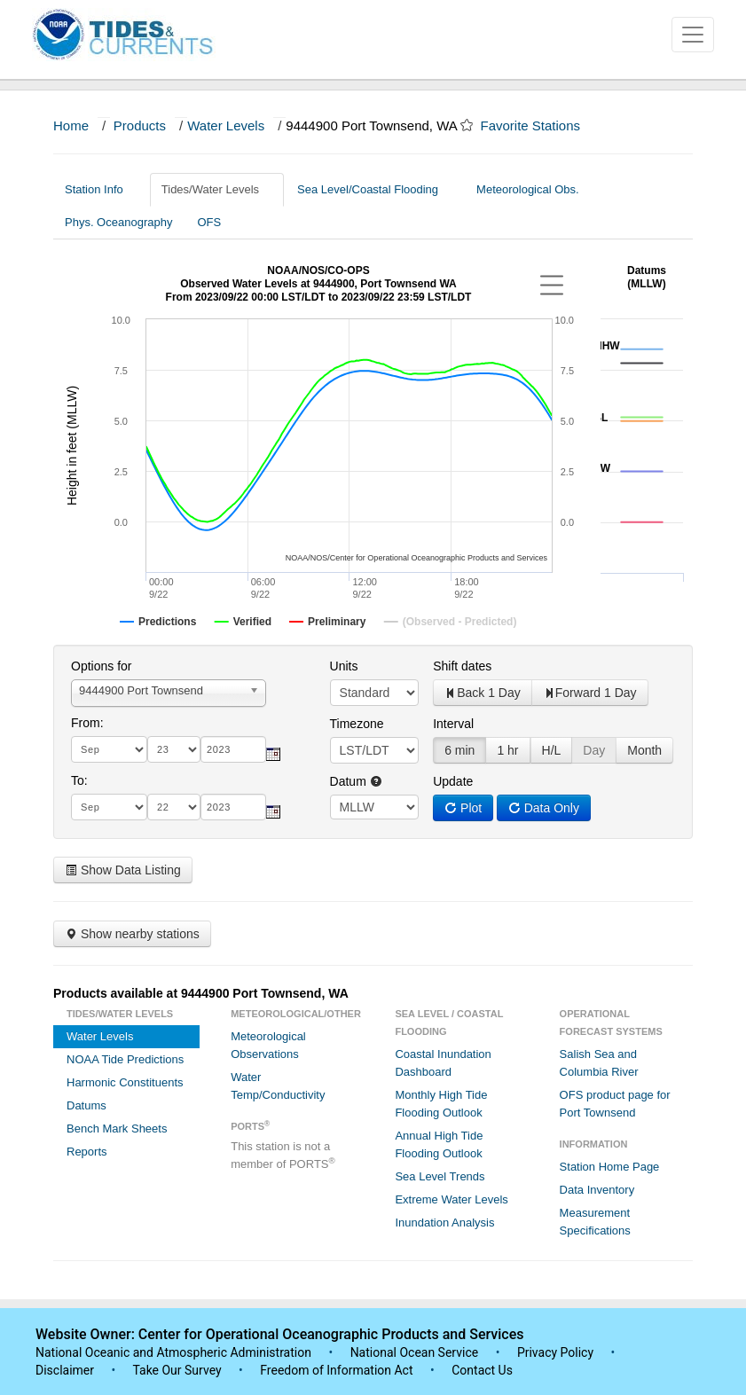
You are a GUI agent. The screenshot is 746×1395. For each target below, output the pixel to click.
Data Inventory (597, 1189)
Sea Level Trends (439, 1176)
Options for (101, 666)
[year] (233, 749)
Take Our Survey (178, 1370)
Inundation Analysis (444, 1222)
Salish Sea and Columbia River (599, 1062)
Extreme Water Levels (451, 1199)
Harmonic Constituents (125, 1082)
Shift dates (462, 666)
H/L (551, 750)
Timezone (357, 724)
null (374, 807)
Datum (356, 781)
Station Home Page (610, 1166)
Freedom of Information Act (336, 1370)
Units (344, 666)
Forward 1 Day (590, 693)
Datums (86, 1105)
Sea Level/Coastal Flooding (374, 189)
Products (140, 125)
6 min (459, 750)
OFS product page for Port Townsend (615, 1103)
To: (79, 780)
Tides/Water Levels (216, 189)
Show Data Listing (123, 870)
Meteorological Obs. (527, 189)
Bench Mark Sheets (117, 1128)
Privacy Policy (555, 1352)
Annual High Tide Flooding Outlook (439, 1144)
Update (453, 781)
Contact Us (482, 1370)
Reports (87, 1151)
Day (594, 750)
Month (644, 750)
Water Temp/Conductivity (278, 1085)
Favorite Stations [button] (538, 125)
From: (87, 723)
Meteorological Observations (268, 1045)
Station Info (101, 189)
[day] (173, 749)
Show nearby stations (132, 934)
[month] (109, 749)
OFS (209, 222)
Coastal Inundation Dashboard (443, 1062)
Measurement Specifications (595, 1221)
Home (71, 125)
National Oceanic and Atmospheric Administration (173, 1352)
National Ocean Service (414, 1352)
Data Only (543, 808)
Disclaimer (64, 1370)
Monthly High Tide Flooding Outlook (441, 1103)
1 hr (507, 750)
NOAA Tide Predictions (125, 1059)
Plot (463, 808)
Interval (453, 724)
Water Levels (225, 125)
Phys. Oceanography (118, 222)
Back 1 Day (482, 693)
